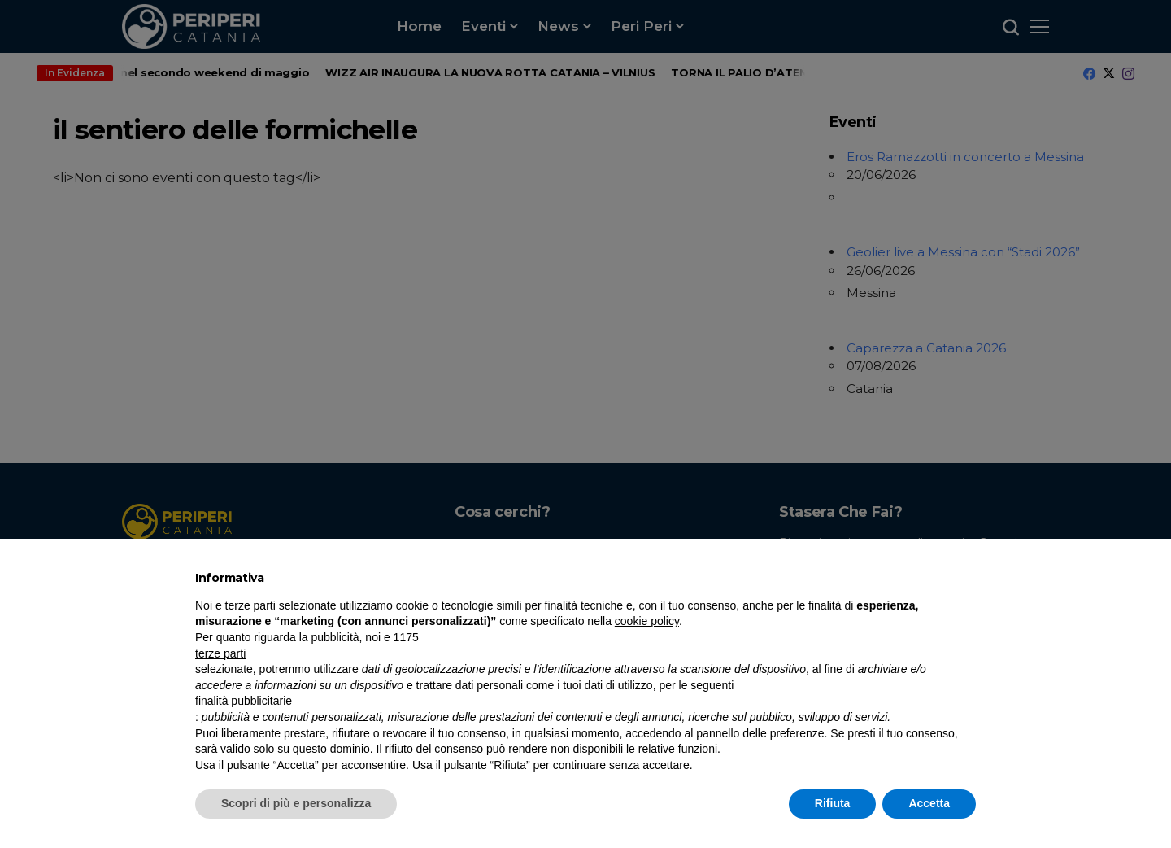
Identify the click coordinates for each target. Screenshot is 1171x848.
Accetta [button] (929, 803)
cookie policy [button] (647, 620)
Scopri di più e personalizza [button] (296, 803)
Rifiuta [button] (833, 803)
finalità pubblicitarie (243, 700)
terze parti (220, 653)
